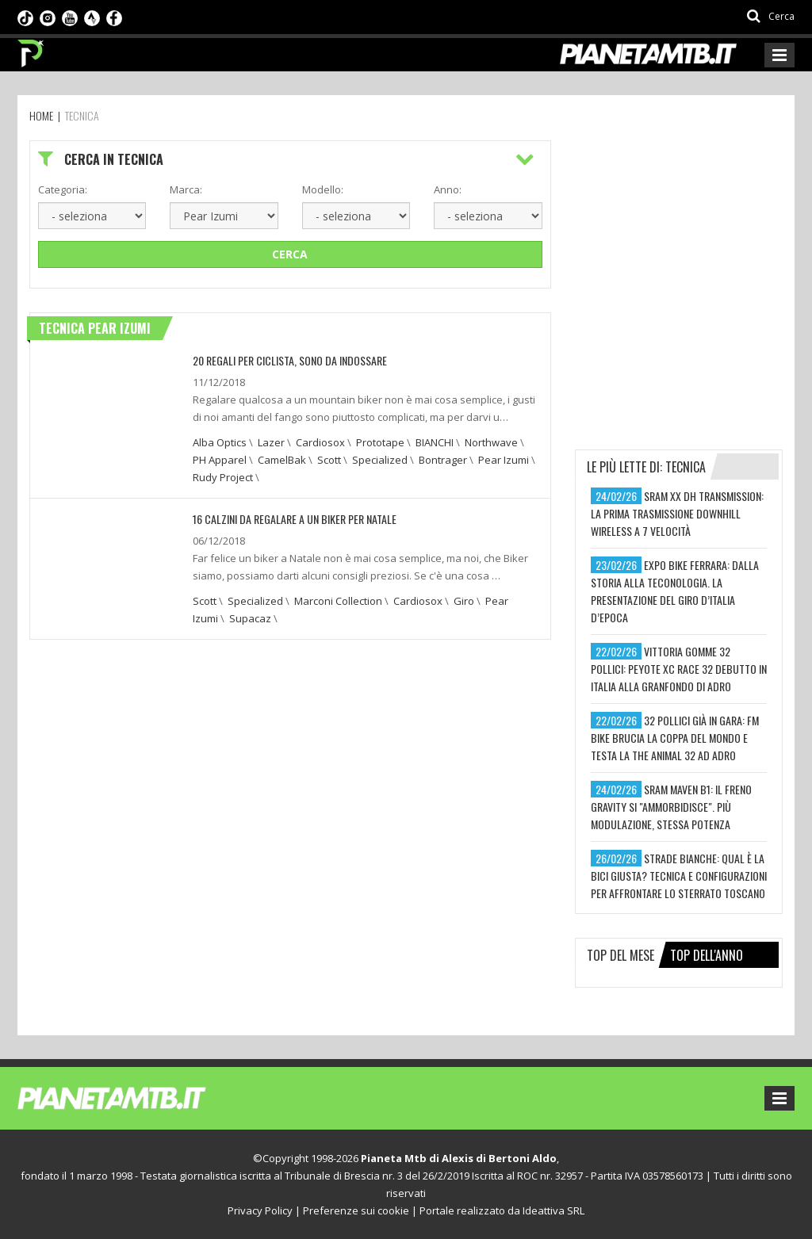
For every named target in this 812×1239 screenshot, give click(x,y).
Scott (329, 460)
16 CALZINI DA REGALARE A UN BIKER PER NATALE (294, 519)
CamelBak (282, 460)
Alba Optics (220, 442)
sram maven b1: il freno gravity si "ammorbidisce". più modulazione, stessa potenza (671, 806)
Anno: (448, 189)
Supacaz (250, 618)
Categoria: (62, 189)
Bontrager (443, 460)
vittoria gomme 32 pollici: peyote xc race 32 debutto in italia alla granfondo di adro (679, 668)
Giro (464, 601)
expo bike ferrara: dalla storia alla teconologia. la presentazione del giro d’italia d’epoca (675, 590)
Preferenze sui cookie (356, 1210)
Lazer (271, 442)
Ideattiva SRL (553, 1210)
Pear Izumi (503, 460)
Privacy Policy (260, 1210)
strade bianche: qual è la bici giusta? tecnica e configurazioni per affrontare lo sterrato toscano (679, 875)
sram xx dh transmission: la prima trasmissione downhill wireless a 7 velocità (677, 513)
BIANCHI (435, 442)
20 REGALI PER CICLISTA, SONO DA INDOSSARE (290, 360)
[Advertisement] (693, 239)
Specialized (380, 460)
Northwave (491, 442)
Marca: (186, 189)
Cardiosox (320, 442)
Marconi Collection (338, 601)
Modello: (322, 189)
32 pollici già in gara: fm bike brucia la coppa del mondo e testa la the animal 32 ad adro (675, 737)
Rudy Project (223, 477)
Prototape (380, 442)
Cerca (290, 254)
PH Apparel (220, 460)
